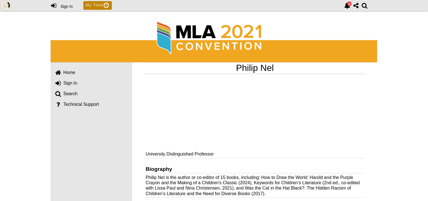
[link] (347, 6)
